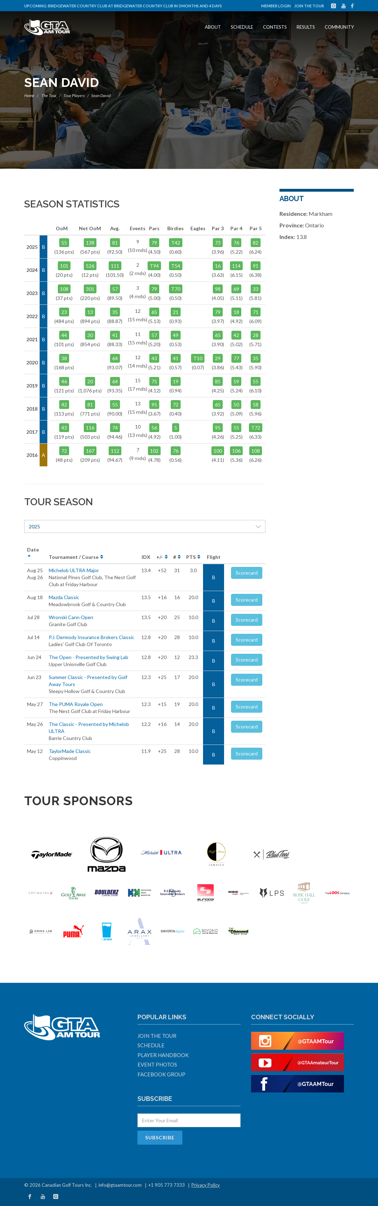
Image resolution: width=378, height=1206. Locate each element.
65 (154, 312)
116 (90, 428)
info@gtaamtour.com (120, 1185)
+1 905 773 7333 (166, 1185)
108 (64, 289)
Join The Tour (309, 6)
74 (115, 428)
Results (306, 27)
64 (115, 358)
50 (236, 404)
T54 (175, 266)
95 (154, 404)
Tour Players (74, 95)
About (213, 27)
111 (115, 266)
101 (64, 266)
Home (29, 95)
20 (90, 381)
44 (64, 335)
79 (154, 243)
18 (236, 312)
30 (90, 335)
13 (90, 312)
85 (218, 381)
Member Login (276, 6)
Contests (275, 27)
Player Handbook (163, 1055)
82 (255, 243)
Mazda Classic (64, 597)
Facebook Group (161, 1074)
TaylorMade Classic (70, 751)
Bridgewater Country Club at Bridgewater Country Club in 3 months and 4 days (135, 6)
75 (154, 381)
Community (339, 27)
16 (218, 266)
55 (64, 243)
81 (115, 243)
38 (64, 358)
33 (255, 289)
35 (115, 312)
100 (218, 451)
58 (255, 404)
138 (90, 243)
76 (236, 243)
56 (154, 428)
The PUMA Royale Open (76, 704)
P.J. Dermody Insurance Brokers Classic (91, 637)
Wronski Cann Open (71, 617)
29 (218, 358)
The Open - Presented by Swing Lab (88, 657)
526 (90, 266)
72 (64, 451)
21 (175, 312)
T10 (197, 358)
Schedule (242, 27)
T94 (154, 266)
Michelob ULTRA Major (74, 570)
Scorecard (247, 573)
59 (236, 381)
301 (90, 289)
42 (64, 404)
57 (115, 289)
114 (236, 266)
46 (64, 381)
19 (175, 381)
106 (236, 451)
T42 (175, 243)
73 (218, 243)
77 (236, 358)
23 (64, 312)
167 (90, 451)
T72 (255, 428)
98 (218, 289)
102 (154, 451)
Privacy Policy (205, 1185)
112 (115, 451)
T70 (175, 289)
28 (255, 335)
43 (64, 428)
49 (175, 335)
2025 (145, 526)
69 (236, 289)
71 (255, 312)
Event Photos (157, 1064)
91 (255, 266)
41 (115, 335)
